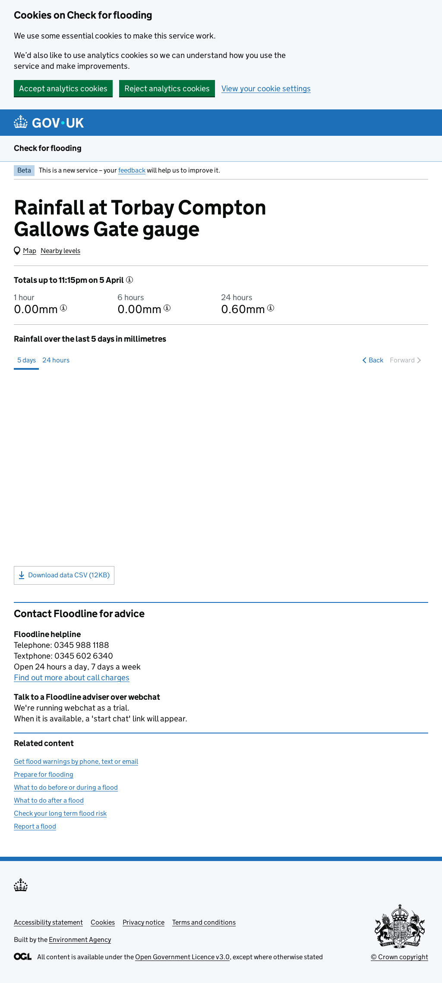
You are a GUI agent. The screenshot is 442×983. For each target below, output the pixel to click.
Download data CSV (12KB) (64, 575)
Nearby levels (60, 251)
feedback (131, 170)
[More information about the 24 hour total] (270, 308)
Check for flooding (48, 148)
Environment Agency (80, 939)
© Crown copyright (399, 957)
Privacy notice (143, 922)
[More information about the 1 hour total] (63, 308)
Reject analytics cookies (167, 88)
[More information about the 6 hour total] (167, 308)
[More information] (129, 279)
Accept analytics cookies (63, 88)
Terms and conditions (204, 922)
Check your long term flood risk (60, 813)
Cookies (103, 922)
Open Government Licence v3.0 (182, 957)
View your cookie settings (266, 88)
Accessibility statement (48, 922)
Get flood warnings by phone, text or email (76, 761)
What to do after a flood (49, 800)
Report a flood (35, 826)
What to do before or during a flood (66, 787)
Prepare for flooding (43, 774)
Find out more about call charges (71, 677)
